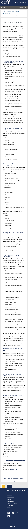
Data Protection (15, 11)
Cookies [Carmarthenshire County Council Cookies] (9, 507)
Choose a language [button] (20, 2)
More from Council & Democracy (14, 478)
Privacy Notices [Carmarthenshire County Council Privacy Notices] (10, 501)
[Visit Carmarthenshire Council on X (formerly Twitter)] (9, 513)
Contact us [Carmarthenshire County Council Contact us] (9, 495)
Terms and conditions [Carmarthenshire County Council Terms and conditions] (12, 503)
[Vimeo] (9, 516)
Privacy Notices (6, 13)
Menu (3, 7)
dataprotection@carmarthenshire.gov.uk (15, 460)
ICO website (13, 469)
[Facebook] (13, 513)
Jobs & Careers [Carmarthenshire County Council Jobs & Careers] (10, 497)
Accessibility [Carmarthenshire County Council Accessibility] (10, 505)
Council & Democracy (6, 11)
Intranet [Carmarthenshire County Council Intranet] (9, 499)
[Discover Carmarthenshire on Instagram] (17, 513)
